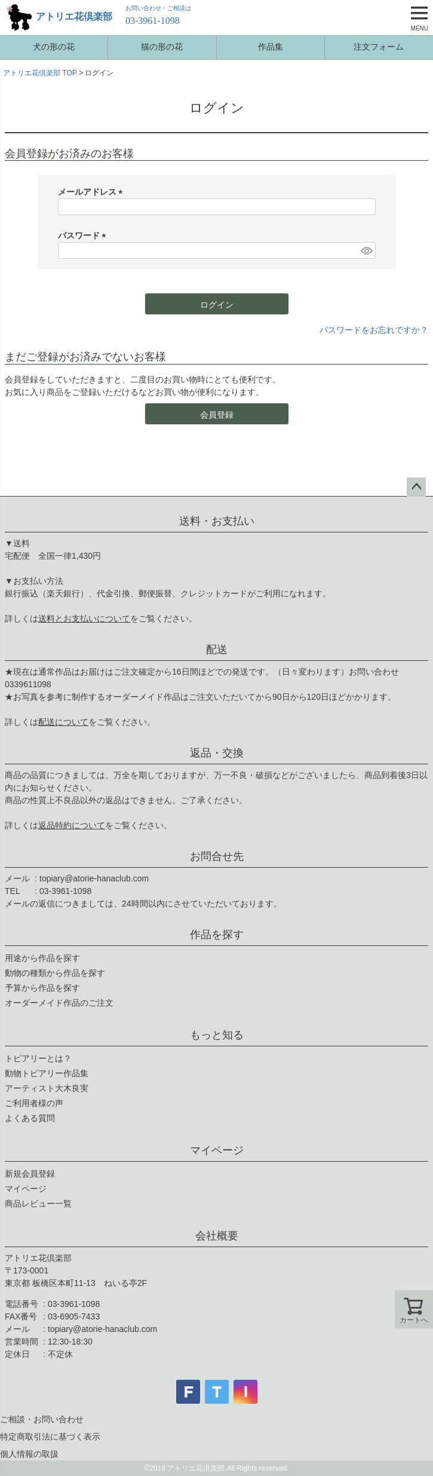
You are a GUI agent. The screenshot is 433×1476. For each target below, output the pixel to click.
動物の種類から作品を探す (55, 973)
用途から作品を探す (42, 958)
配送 (217, 650)
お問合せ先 (217, 856)
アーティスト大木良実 (46, 1088)
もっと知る (217, 1035)
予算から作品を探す (42, 988)
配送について (63, 722)
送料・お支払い (216, 521)
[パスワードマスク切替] (366, 250)
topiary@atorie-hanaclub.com (94, 878)
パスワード (84, 235)
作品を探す (217, 935)
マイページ (217, 1150)
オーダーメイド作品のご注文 (59, 1003)
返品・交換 (217, 753)
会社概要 (216, 1236)
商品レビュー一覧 (38, 1203)
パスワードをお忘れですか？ (374, 330)
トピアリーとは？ (38, 1058)
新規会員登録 (30, 1173)
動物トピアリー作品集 (46, 1073)
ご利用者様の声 (34, 1103)
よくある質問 (30, 1118)
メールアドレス (92, 192)
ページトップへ (416, 487)
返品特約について (71, 825)
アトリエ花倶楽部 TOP (40, 73)
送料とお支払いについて (84, 618)
